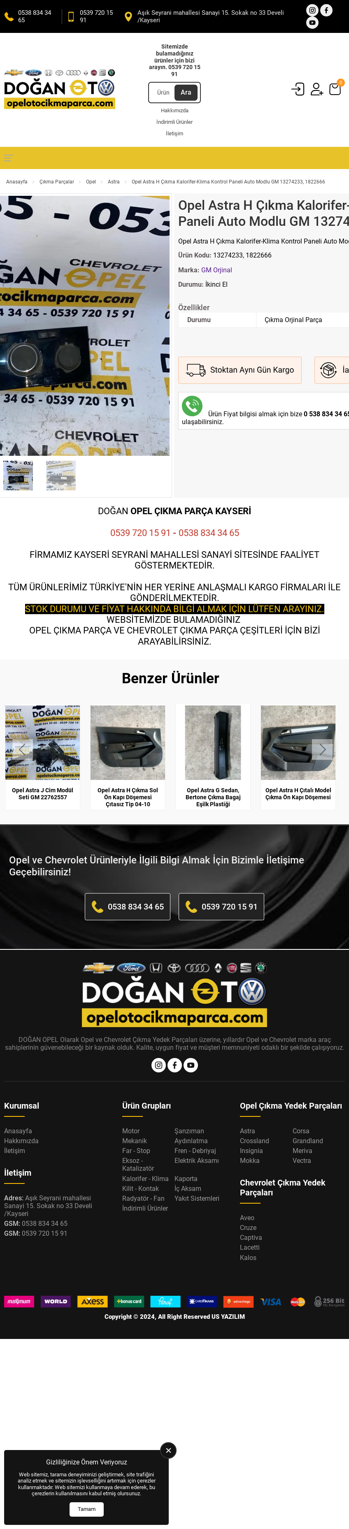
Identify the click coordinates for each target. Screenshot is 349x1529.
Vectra (302, 1161)
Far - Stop (136, 1151)
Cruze (248, 1228)
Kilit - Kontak (140, 1189)
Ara (186, 92)
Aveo (247, 1218)
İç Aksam (187, 1189)
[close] (168, 1450)
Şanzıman (189, 1131)
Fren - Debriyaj (195, 1151)
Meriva (302, 1151)
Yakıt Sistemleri (196, 1198)
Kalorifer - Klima (145, 1179)
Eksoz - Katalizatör (138, 1164)
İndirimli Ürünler (174, 122)
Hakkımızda (174, 110)
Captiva (251, 1237)
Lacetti (250, 1247)
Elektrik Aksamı (196, 1161)
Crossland (254, 1141)
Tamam (86, 1509)
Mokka (250, 1161)
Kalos (248, 1258)
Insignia (251, 1151)
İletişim (174, 133)
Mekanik (134, 1141)
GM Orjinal (216, 270)
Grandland (308, 1141)
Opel (91, 182)
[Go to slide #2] (61, 475)
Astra (114, 182)
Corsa (301, 1131)
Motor (131, 1131)
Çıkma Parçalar (57, 182)
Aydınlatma (191, 1141)
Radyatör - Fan (143, 1198)
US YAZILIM (228, 1316)
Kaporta (186, 1179)
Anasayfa (17, 182)
